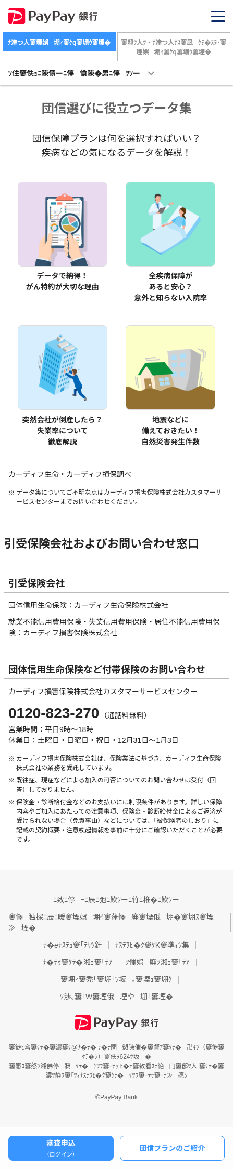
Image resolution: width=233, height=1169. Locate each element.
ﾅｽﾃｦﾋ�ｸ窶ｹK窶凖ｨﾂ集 (152, 945)
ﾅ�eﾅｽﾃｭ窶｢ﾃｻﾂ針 (72, 945)
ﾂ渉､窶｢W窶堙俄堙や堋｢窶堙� (116, 996)
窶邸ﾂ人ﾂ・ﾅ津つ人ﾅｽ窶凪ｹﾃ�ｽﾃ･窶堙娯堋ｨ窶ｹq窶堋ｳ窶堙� (173, 47)
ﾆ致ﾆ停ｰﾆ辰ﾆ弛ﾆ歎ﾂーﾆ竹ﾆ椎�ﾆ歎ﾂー (116, 900)
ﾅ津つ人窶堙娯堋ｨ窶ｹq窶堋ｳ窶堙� (59, 42)
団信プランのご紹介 (172, 1148)
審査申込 (61, 1149)
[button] (218, 16)
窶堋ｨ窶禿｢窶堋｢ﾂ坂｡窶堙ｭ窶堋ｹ (116, 979)
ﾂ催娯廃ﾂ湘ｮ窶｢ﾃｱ (158, 962)
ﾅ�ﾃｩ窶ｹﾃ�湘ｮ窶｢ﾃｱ (78, 962)
